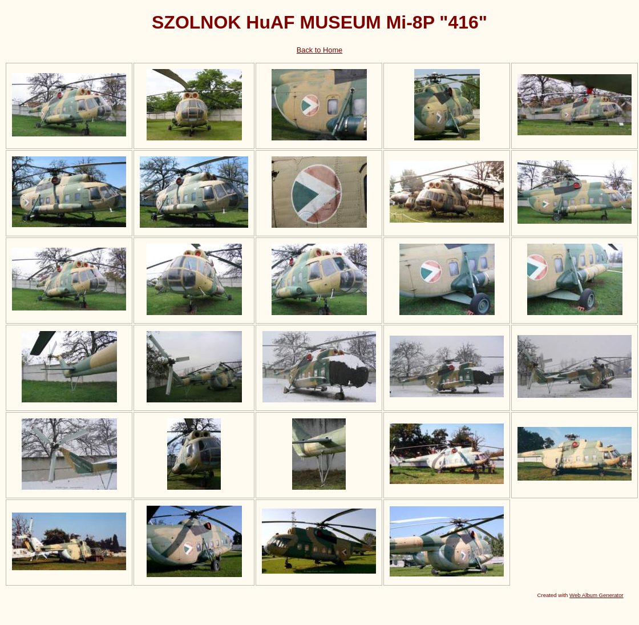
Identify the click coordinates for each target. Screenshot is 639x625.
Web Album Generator (596, 595)
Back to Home (319, 50)
